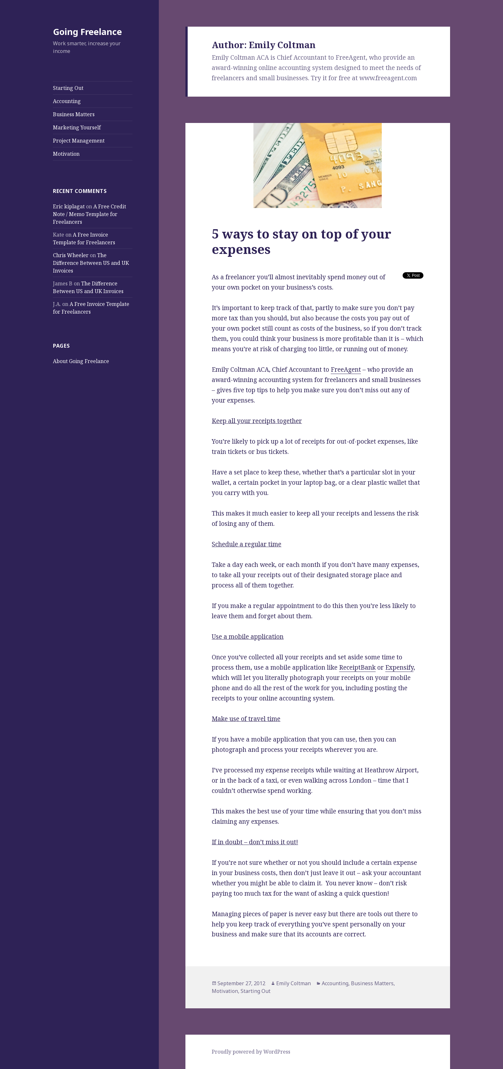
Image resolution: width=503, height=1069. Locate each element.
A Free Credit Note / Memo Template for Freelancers (89, 214)
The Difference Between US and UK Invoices (91, 263)
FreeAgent (346, 369)
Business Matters (74, 114)
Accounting (67, 101)
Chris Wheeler (71, 255)
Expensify (399, 667)
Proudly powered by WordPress (251, 1051)
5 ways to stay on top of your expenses (301, 241)
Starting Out (68, 87)
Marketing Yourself (77, 127)
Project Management (79, 140)
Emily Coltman (293, 983)
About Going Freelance (81, 361)
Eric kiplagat (69, 206)
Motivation (66, 153)
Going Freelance (87, 32)
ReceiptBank (357, 667)
